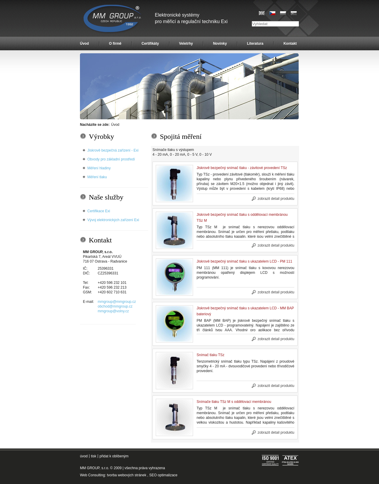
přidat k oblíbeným (114, 456)
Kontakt (290, 43)
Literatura (255, 43)
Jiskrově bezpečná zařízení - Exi (113, 150)
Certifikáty (150, 43)
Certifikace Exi (98, 211)
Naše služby (106, 197)
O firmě (115, 43)
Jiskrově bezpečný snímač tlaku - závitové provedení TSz (242, 168)
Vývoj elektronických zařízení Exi (113, 220)
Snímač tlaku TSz (210, 355)
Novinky (220, 43)
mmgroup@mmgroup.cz (117, 302)
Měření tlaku (97, 177)
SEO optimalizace (163, 475)
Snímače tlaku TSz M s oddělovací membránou (234, 402)
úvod (84, 456)
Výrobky (101, 136)
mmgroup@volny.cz (113, 311)
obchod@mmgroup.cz (115, 306)
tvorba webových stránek (126, 475)
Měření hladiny (99, 168)
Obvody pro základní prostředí (111, 159)
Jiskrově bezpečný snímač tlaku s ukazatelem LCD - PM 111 (244, 261)
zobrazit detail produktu (276, 199)
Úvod (84, 43)
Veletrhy (186, 43)
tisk (93, 456)
